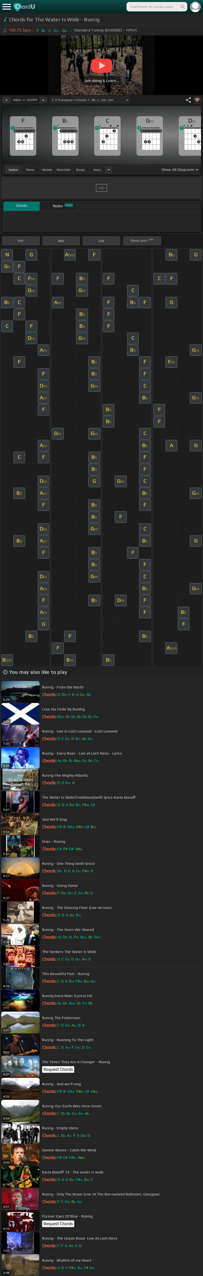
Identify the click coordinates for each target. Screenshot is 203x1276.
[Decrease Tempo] (6, 100)
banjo (80, 170)
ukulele (47, 170)
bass (97, 170)
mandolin (64, 170)
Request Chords (58, 1069)
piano (30, 170)
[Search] (182, 7)
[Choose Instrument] (108, 169)
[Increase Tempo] (43, 100)
